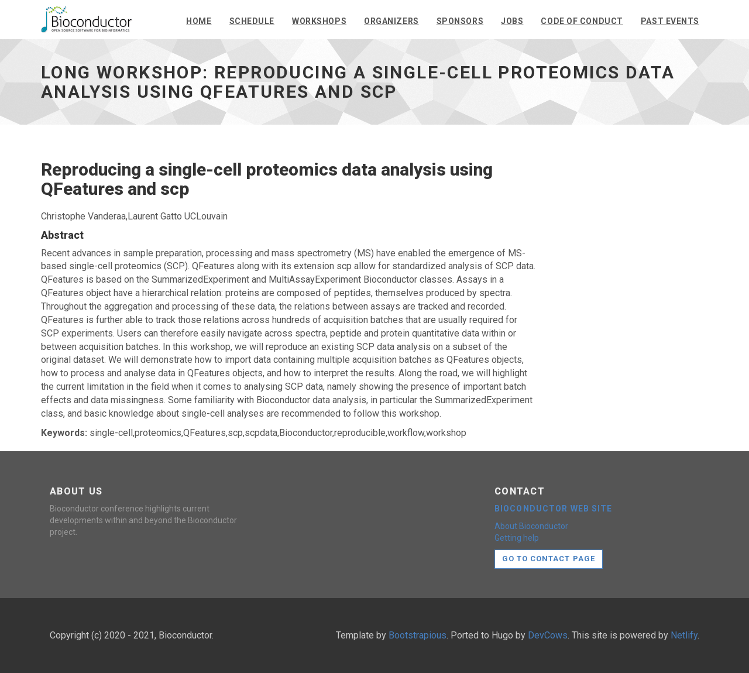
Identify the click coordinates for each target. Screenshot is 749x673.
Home (198, 21)
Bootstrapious (417, 635)
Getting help (516, 537)
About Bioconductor (531, 526)
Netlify (684, 635)
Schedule (251, 21)
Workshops (319, 21)
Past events (670, 21)
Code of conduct (582, 21)
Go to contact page (548, 558)
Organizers (391, 21)
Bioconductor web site (553, 508)
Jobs (512, 21)
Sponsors (460, 21)
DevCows (548, 635)
